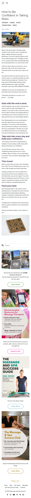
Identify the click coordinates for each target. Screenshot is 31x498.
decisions (18, 22)
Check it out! (15, 351)
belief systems (5, 22)
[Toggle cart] (7, 3)
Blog (11, 485)
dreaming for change (6, 25)
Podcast (22, 487)
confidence (12, 22)
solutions (15, 25)
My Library (17, 485)
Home (6, 485)
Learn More (15, 406)
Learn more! (15, 284)
